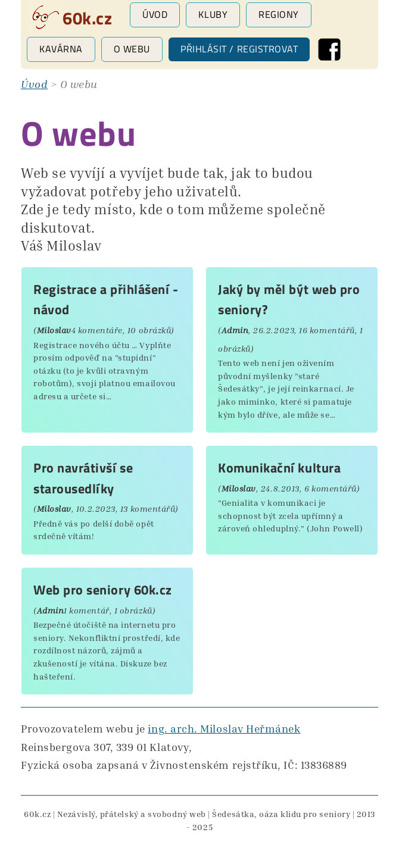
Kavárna (61, 49)
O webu (132, 49)
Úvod (154, 14)
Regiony (278, 14)
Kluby (212, 14)
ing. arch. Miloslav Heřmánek (224, 728)
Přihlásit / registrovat (239, 49)
